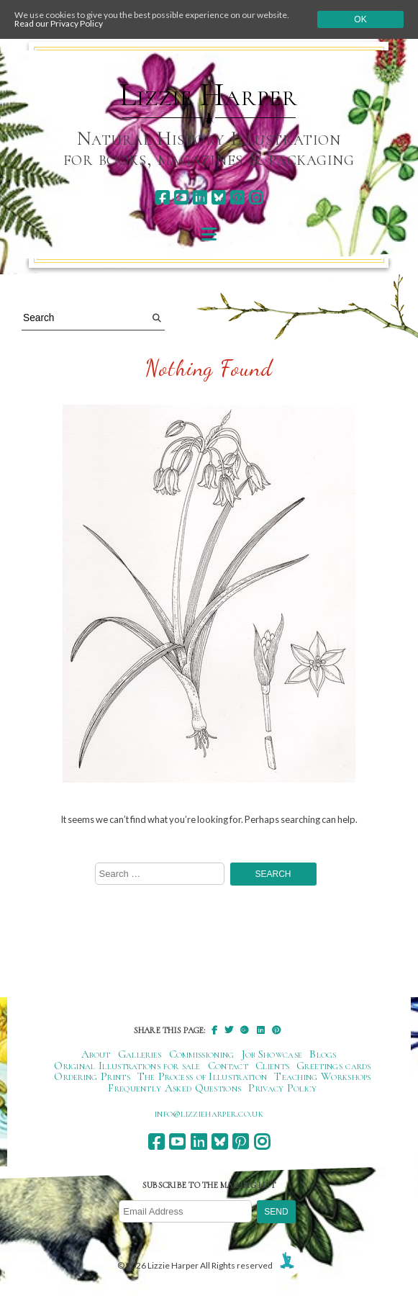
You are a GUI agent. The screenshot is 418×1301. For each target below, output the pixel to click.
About (96, 1054)
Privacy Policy (282, 1087)
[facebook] (162, 197)
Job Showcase (272, 1054)
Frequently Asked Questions (174, 1087)
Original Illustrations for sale (127, 1065)
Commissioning (202, 1054)
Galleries (140, 1054)
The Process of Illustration (202, 1076)
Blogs (323, 1054)
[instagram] (256, 197)
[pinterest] (237, 197)
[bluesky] (218, 197)
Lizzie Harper (208, 95)
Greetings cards (333, 1065)
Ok (360, 19)
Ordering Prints (92, 1076)
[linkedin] (199, 197)
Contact (228, 1065)
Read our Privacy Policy (58, 23)
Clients (272, 1065)
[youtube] (181, 197)
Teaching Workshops (322, 1076)
